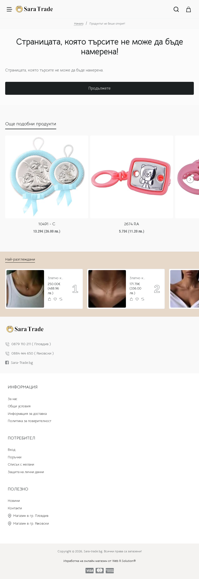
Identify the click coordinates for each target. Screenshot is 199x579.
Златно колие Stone (138, 278)
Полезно (18, 489)
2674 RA (131, 224)
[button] (49, 299)
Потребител (21, 438)
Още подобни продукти (30, 124)
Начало (78, 23)
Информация (23, 387)
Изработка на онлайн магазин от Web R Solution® (99, 561)
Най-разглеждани (20, 259)
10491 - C (46, 224)
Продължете (99, 88)
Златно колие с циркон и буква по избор (56, 278)
